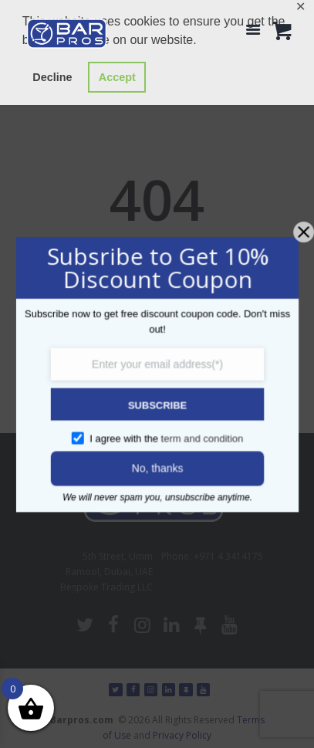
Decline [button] (52, 77)
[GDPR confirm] (80, 435)
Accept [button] (117, 77)
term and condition (200, 436)
